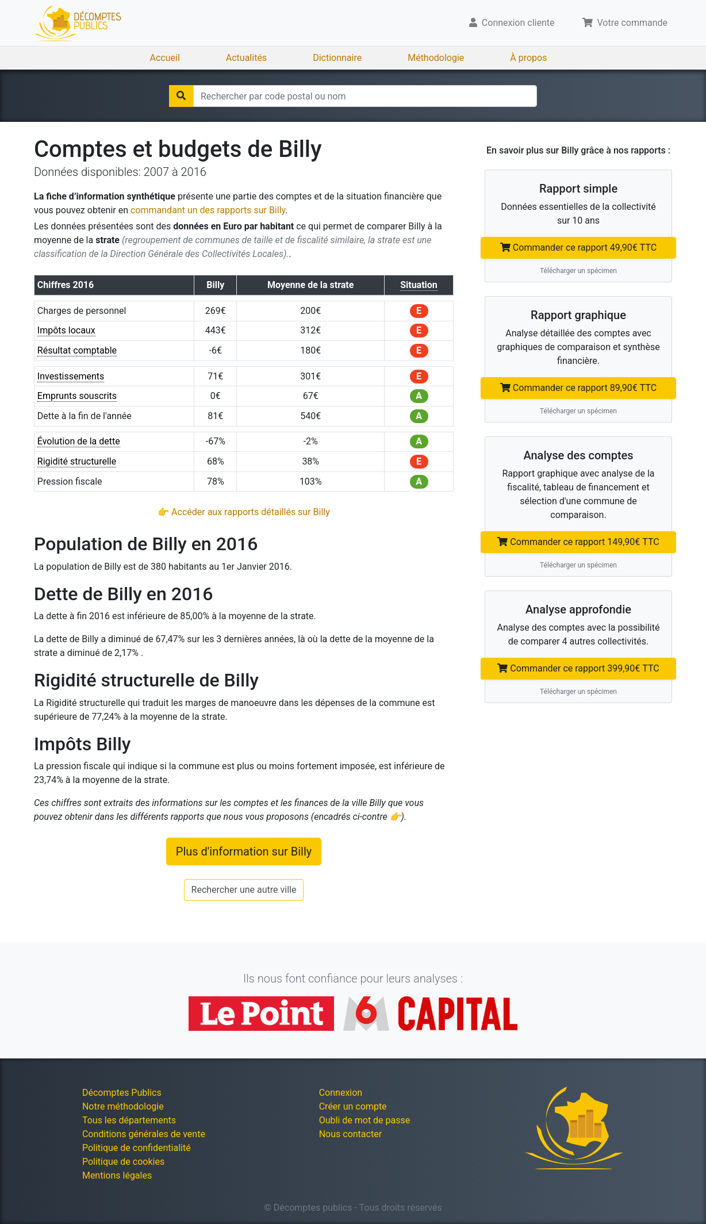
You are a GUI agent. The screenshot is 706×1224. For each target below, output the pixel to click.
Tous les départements (129, 1120)
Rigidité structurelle (76, 461)
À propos (528, 57)
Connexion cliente (512, 22)
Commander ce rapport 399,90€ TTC (578, 668)
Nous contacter (350, 1134)
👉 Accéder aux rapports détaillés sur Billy (244, 512)
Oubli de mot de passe (364, 1120)
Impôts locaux (66, 330)
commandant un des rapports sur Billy (208, 210)
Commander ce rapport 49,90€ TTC (578, 247)
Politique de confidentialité (136, 1147)
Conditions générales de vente (143, 1134)
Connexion (340, 1092)
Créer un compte (353, 1106)
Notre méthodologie (123, 1106)
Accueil (165, 57)
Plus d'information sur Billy (244, 851)
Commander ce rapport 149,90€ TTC (578, 541)
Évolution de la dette (78, 441)
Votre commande (625, 22)
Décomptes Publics (122, 1092)
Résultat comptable (77, 350)
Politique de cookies (123, 1161)
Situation (419, 284)
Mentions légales (117, 1175)
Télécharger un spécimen (578, 271)
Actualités (246, 57)
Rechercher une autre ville (244, 889)
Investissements (71, 376)
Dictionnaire (337, 57)
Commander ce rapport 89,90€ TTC (578, 387)
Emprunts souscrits (77, 395)
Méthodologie (436, 57)
